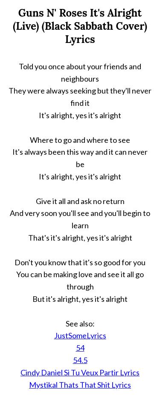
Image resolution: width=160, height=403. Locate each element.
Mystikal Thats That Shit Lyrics (80, 384)
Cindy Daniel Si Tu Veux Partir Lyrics (80, 372)
